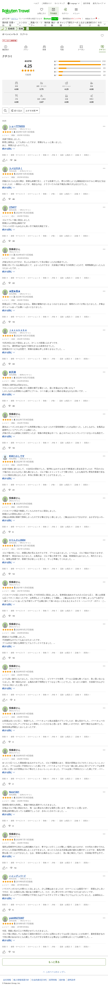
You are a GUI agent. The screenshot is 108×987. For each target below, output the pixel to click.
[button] (16, 127)
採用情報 (53, 980)
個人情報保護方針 (21, 980)
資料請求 (71, 980)
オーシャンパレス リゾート (15, 34)
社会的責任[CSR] (39, 980)
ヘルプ (36, 3)
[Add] (102, 35)
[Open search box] (5, 111)
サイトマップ (60, 3)
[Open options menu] (32, 111)
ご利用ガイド (47, 3)
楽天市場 (86, 3)
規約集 (62, 980)
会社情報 (7, 980)
